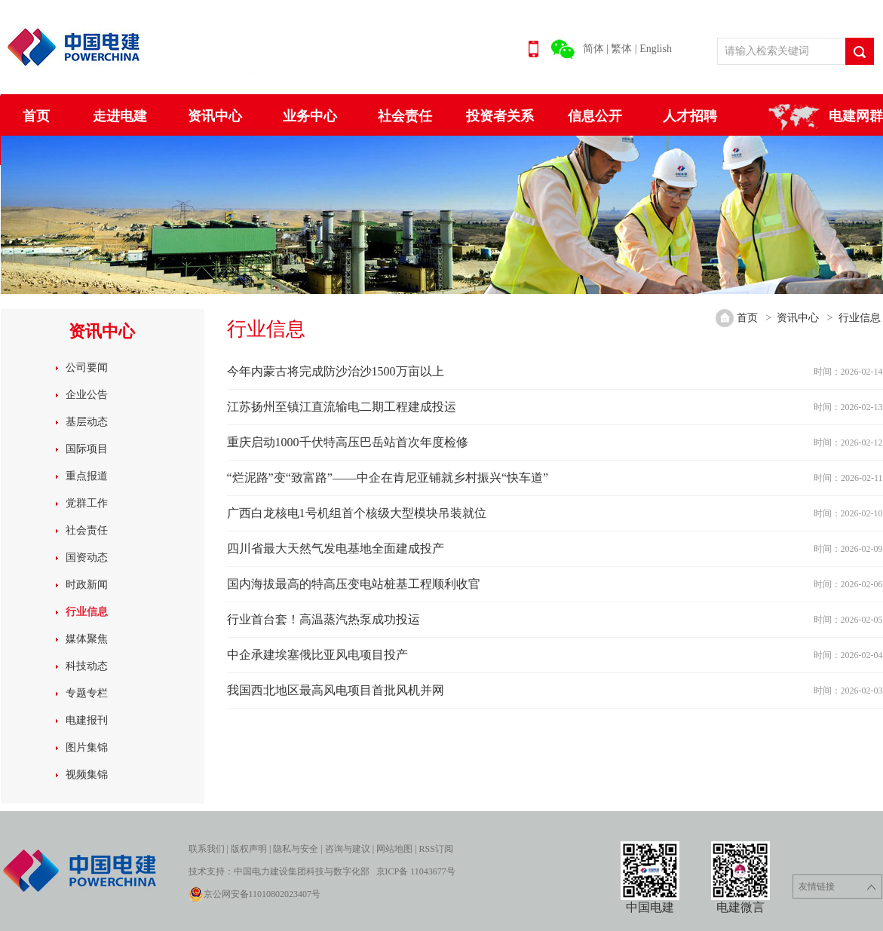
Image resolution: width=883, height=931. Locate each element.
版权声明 (249, 849)
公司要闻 (87, 367)
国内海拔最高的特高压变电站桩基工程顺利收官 (353, 583)
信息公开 (595, 116)
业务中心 (310, 116)
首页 (36, 116)
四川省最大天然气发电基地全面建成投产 (335, 548)
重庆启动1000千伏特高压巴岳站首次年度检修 (347, 442)
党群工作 (87, 503)
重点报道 (87, 476)
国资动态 (87, 557)
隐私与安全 (295, 849)
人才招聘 (690, 116)
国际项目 (87, 449)
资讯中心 (215, 116)
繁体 (621, 48)
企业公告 (87, 394)
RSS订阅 (436, 849)
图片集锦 (87, 747)
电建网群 (856, 116)
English (655, 48)
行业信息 (87, 611)
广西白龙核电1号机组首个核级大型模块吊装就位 (356, 513)
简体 (593, 48)
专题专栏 (87, 693)
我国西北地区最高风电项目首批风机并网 (335, 690)
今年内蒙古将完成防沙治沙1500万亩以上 (335, 371)
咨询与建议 (347, 849)
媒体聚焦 (87, 639)
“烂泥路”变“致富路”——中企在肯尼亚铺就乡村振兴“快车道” (388, 477)
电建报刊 (87, 720)
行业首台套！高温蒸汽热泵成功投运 (323, 619)
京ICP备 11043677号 (415, 871)
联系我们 (207, 849)
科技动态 (87, 666)
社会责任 (405, 116)
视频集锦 (87, 774)
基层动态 (87, 421)
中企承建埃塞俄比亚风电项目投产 (317, 654)
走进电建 (120, 116)
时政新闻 (87, 584)
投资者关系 (500, 116)
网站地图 (394, 849)
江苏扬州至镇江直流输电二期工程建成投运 (341, 406)
